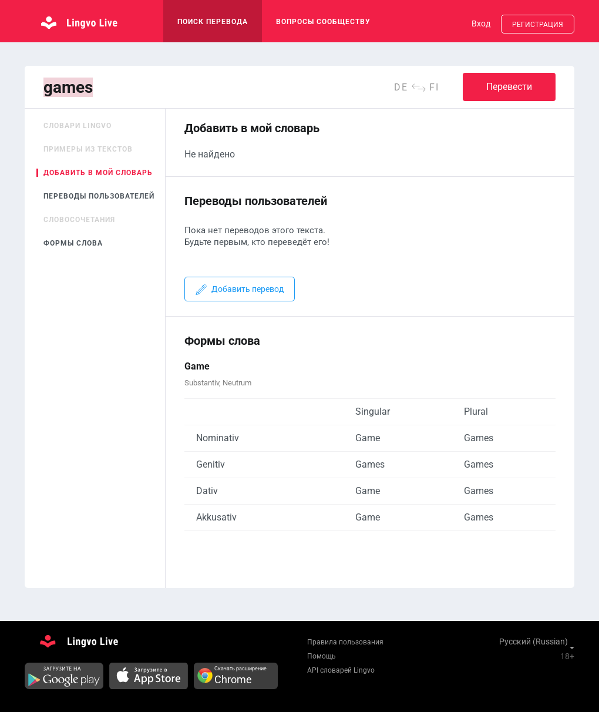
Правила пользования (345, 642)
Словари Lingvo (77, 126)
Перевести (509, 86)
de (401, 87)
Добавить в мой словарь (98, 173)
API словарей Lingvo (341, 670)
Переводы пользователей (98, 196)
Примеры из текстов (88, 149)
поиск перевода (212, 22)
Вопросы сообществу (323, 22)
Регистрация (537, 25)
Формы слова (73, 243)
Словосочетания (79, 220)
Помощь (321, 656)
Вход (481, 23)
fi (434, 87)
